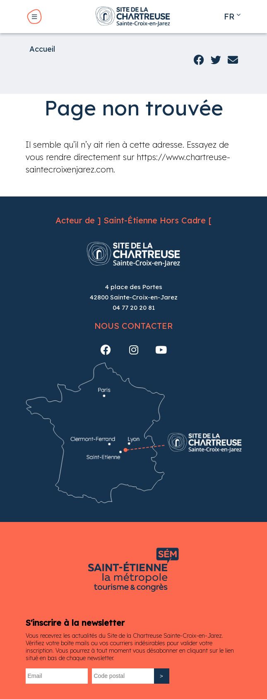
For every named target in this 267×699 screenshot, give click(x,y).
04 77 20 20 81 (134, 307)
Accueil (42, 49)
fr (229, 16)
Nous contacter (133, 326)
